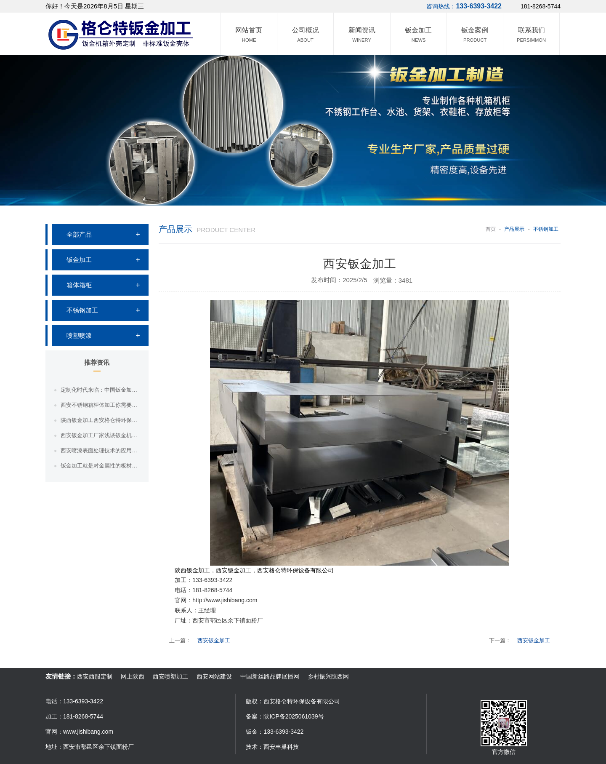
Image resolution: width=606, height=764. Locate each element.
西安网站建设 (214, 676)
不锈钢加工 (82, 310)
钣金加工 (79, 259)
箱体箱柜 (79, 285)
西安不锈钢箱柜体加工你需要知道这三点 (100, 405)
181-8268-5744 (541, 6)
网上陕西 (132, 676)
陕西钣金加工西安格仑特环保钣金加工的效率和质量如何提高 (100, 420)
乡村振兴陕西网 (328, 676)
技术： (254, 746)
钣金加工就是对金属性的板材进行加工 (100, 465)
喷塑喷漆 (79, 335)
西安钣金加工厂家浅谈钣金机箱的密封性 (100, 435)
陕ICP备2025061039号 (293, 716)
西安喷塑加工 (170, 676)
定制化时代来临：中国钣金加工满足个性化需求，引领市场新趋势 (100, 390)
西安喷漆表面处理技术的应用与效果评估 (100, 450)
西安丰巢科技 (281, 746)
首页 (491, 229)
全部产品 (79, 234)
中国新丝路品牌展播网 (269, 676)
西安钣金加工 (213, 640)
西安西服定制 (94, 676)
